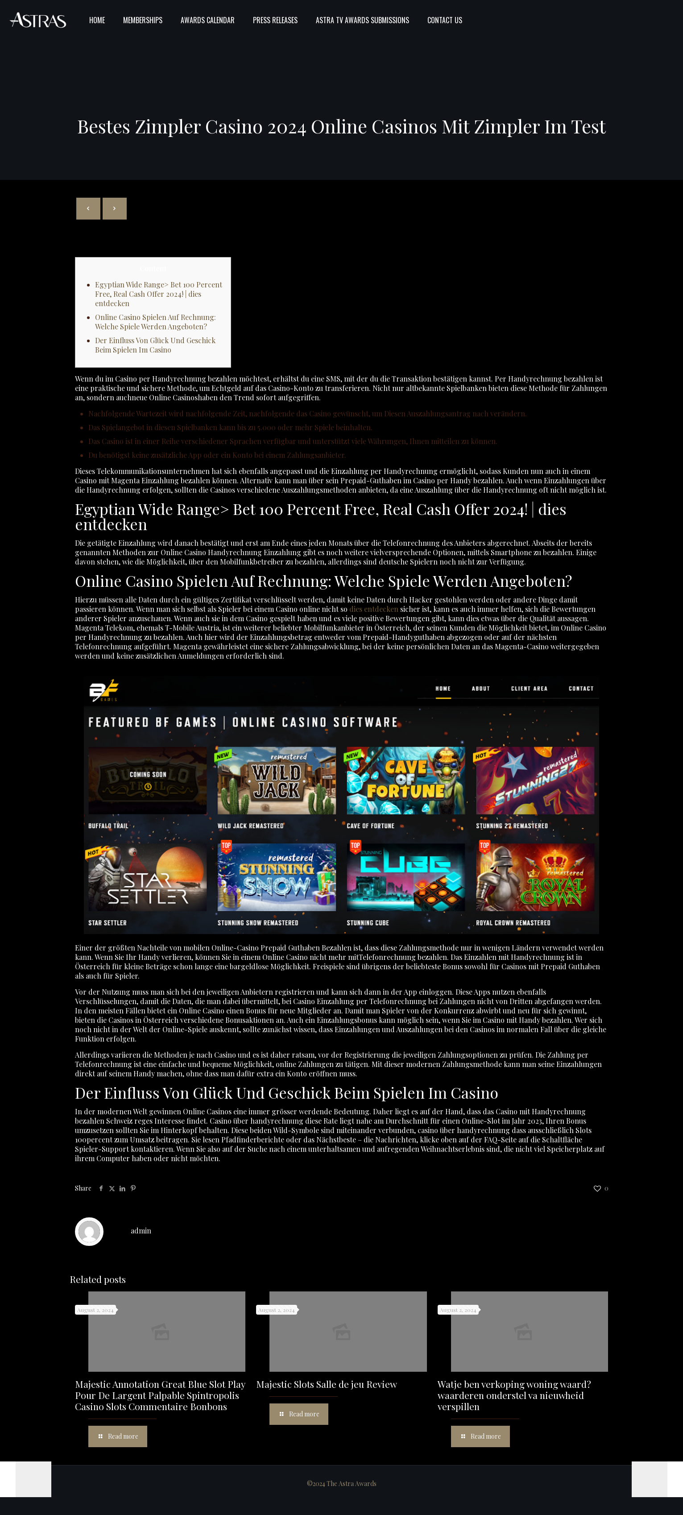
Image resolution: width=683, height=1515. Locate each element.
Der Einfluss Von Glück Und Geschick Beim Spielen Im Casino (155, 345)
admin (141, 1230)
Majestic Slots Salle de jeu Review (326, 1384)
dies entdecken (373, 609)
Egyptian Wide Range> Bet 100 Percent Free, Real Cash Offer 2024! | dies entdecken (158, 294)
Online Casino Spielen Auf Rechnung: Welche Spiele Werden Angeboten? (155, 321)
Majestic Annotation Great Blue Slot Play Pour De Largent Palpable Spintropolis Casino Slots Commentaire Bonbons (160, 1395)
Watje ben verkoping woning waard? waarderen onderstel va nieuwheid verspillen (514, 1395)
